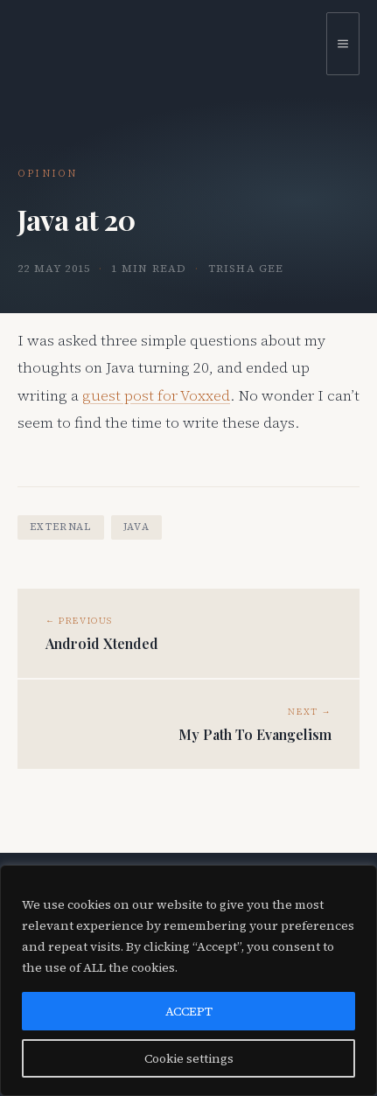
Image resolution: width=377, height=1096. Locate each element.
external (61, 527)
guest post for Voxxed (156, 395)
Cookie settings (189, 1058)
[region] (188, 980)
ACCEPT (189, 1011)
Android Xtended (101, 644)
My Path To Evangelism (255, 734)
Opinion (47, 173)
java (136, 527)
